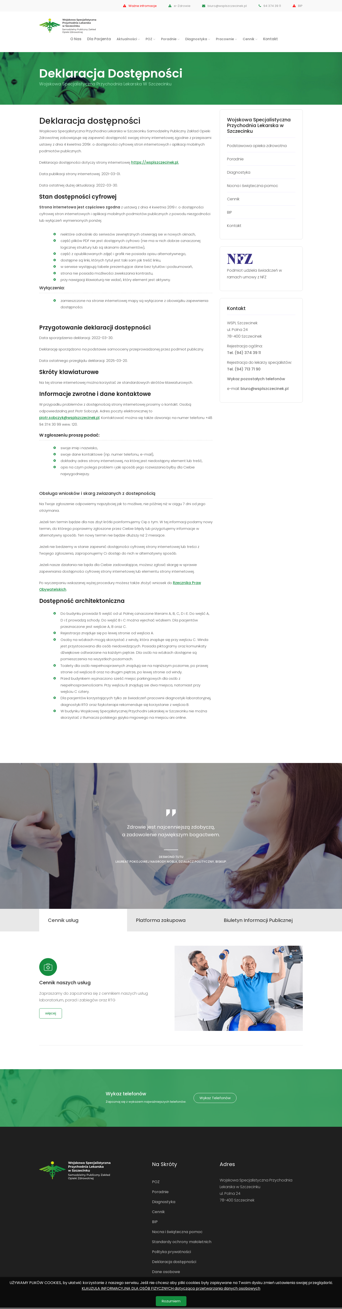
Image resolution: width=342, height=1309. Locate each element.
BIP (298, 6)
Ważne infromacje (135, 6)
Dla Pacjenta (99, 38)
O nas (75, 38)
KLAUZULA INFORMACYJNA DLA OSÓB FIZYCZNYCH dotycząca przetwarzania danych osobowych (171, 1288)
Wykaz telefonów (215, 1099)
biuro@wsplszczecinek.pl (222, 6)
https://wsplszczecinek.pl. (155, 162)
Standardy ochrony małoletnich (181, 1243)
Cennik (158, 1213)
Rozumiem (171, 1301)
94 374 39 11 (269, 6)
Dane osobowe (166, 1273)
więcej (50, 1014)
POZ (156, 1183)
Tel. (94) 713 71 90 (244, 369)
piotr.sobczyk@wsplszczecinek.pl (69, 417)
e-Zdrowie (176, 6)
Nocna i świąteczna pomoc (177, 1233)
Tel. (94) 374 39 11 (244, 352)
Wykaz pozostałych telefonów (256, 379)
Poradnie (160, 1193)
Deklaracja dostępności (174, 1263)
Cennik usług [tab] (64, 920)
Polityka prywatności (171, 1253)
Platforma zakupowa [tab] (161, 920)
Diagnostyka (163, 1203)
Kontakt (270, 38)
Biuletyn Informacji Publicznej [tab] (258, 920)
